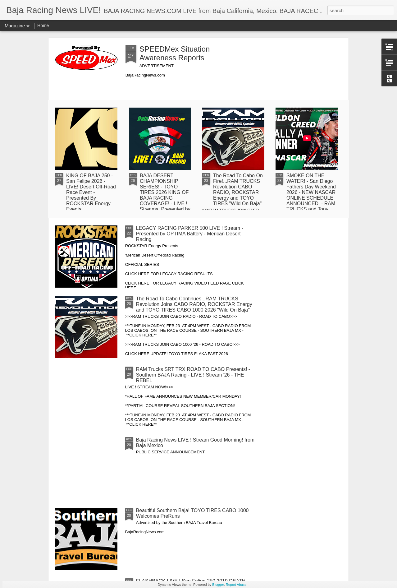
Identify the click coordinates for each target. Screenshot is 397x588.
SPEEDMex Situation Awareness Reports (174, 53)
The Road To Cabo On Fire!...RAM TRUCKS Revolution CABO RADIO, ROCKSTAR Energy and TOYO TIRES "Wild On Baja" (238, 189)
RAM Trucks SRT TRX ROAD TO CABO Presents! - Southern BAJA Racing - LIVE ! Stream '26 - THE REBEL (193, 375)
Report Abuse (236, 584)
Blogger (218, 584)
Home (43, 25)
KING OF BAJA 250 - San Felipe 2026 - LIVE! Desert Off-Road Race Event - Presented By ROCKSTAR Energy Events (91, 192)
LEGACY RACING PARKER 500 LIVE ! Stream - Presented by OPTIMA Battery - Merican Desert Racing (189, 233)
